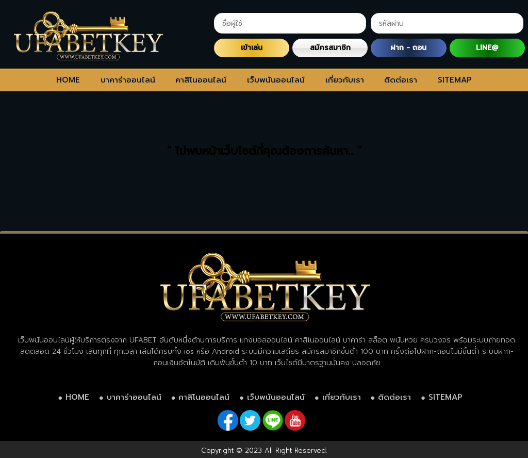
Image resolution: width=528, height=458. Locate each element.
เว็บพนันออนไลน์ (276, 80)
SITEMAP (455, 80)
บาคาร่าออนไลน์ (128, 80)
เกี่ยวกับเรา (344, 80)
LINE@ (487, 47)
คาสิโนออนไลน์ (200, 80)
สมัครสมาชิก (330, 47)
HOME (68, 80)
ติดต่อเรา (400, 80)
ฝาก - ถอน (408, 47)
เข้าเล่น (251, 47)
